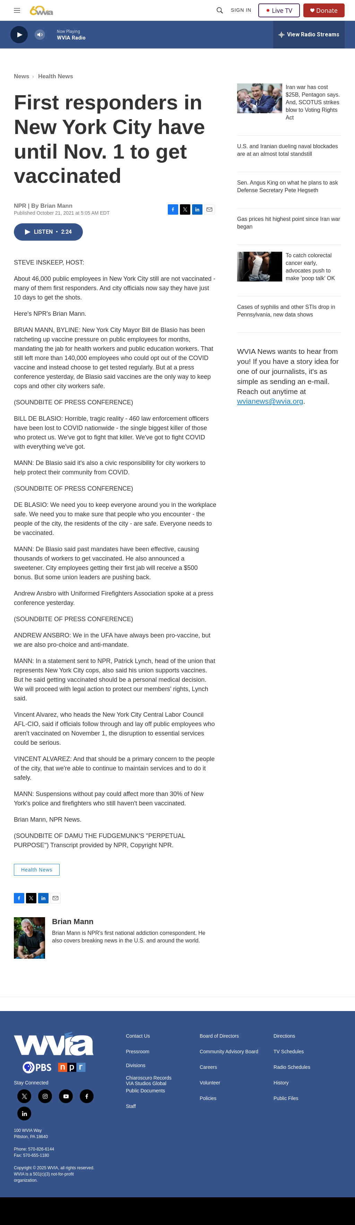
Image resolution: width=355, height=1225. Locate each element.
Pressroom (137, 1051)
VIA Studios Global (146, 1083)
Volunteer (210, 1082)
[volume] (40, 35)
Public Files (286, 1098)
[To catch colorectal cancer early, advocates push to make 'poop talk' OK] (259, 266)
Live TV (279, 10)
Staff (131, 1106)
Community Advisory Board (229, 1051)
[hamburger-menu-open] (17, 10)
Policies (208, 1098)
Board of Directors (219, 1036)
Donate (327, 10)
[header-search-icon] (219, 10)
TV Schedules (289, 1051)
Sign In (241, 10)
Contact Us (138, 1036)
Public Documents (145, 1090)
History (281, 1082)
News (21, 76)
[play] (19, 35)
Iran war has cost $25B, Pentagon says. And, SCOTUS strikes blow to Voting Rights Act (313, 102)
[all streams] (309, 34)
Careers (208, 1067)
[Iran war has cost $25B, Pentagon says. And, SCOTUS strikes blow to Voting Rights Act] (259, 98)
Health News (55, 76)
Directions (284, 1036)
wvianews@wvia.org (270, 401)
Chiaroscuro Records (149, 1078)
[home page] (41, 10)
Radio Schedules (292, 1067)
